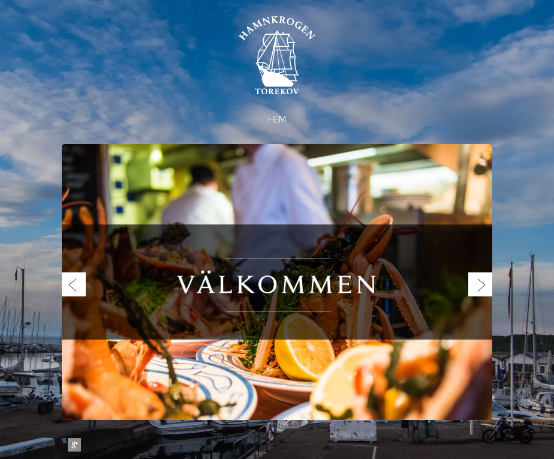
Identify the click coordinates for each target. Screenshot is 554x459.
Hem (277, 119)
